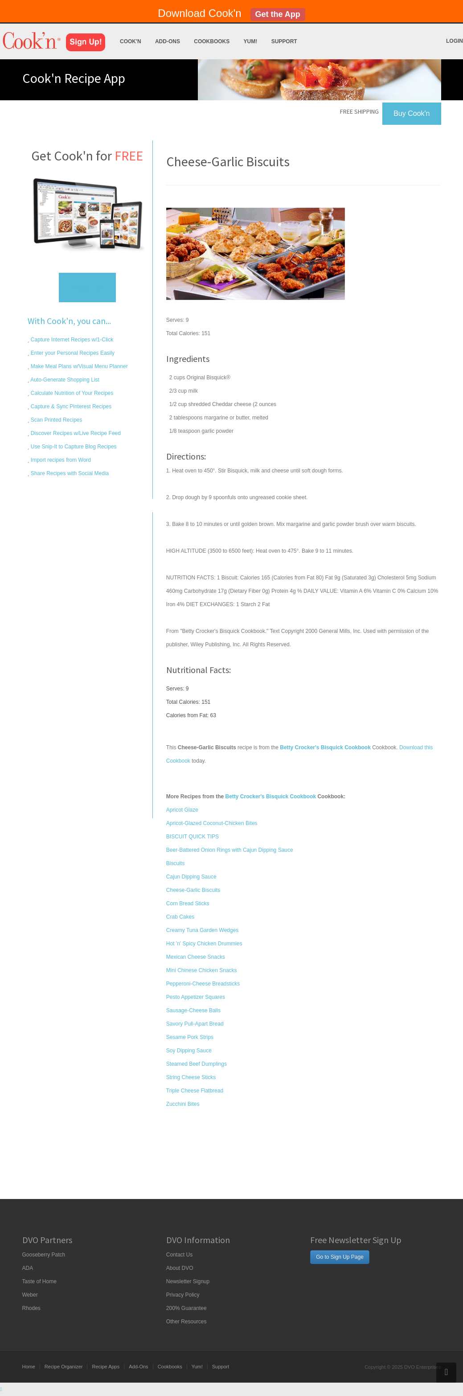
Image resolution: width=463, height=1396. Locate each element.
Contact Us (179, 1255)
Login (454, 41)
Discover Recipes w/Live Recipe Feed (75, 433)
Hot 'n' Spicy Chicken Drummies (204, 943)
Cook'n (130, 41)
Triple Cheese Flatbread (194, 1091)
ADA (27, 1268)
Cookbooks (211, 41)
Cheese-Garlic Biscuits (193, 890)
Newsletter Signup (187, 1281)
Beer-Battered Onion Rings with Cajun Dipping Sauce (229, 850)
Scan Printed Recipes (55, 420)
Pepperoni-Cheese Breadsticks (203, 984)
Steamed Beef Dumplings (196, 1064)
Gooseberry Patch (44, 1255)
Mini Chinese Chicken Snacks (201, 970)
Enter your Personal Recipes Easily (72, 353)
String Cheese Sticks (191, 1077)
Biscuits (175, 863)
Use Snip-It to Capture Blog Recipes (73, 446)
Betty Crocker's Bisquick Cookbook (270, 796)
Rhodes (31, 1308)
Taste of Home (39, 1281)
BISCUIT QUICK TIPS (192, 836)
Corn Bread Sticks (187, 903)
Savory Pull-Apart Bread (195, 1024)
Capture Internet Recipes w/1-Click (71, 340)
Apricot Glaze (182, 810)
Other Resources (186, 1321)
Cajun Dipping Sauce (191, 877)
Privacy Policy (183, 1295)
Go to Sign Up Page (340, 1257)
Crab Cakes (180, 917)
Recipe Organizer (64, 1366)
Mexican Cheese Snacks (195, 957)
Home (28, 1366)
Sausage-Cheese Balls (193, 1010)
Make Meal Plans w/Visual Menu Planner (78, 366)
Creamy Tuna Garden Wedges (202, 930)
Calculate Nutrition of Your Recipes (71, 393)
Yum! (251, 41)
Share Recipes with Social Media (69, 473)
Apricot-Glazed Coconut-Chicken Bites (212, 823)
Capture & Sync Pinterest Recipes (70, 406)
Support (284, 41)
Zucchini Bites (183, 1104)
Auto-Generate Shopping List (64, 380)
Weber (30, 1295)
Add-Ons (167, 41)
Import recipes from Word (60, 460)
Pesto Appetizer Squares (195, 997)
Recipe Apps (105, 1366)
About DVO (179, 1268)
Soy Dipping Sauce (189, 1050)
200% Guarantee (186, 1308)
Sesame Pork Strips (189, 1037)
